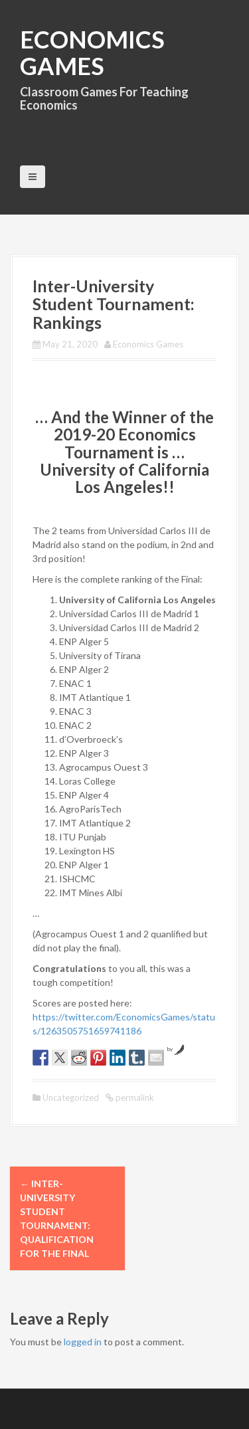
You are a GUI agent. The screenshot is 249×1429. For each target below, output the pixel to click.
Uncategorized (70, 1097)
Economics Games (92, 52)
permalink (134, 1097)
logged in (83, 1341)
